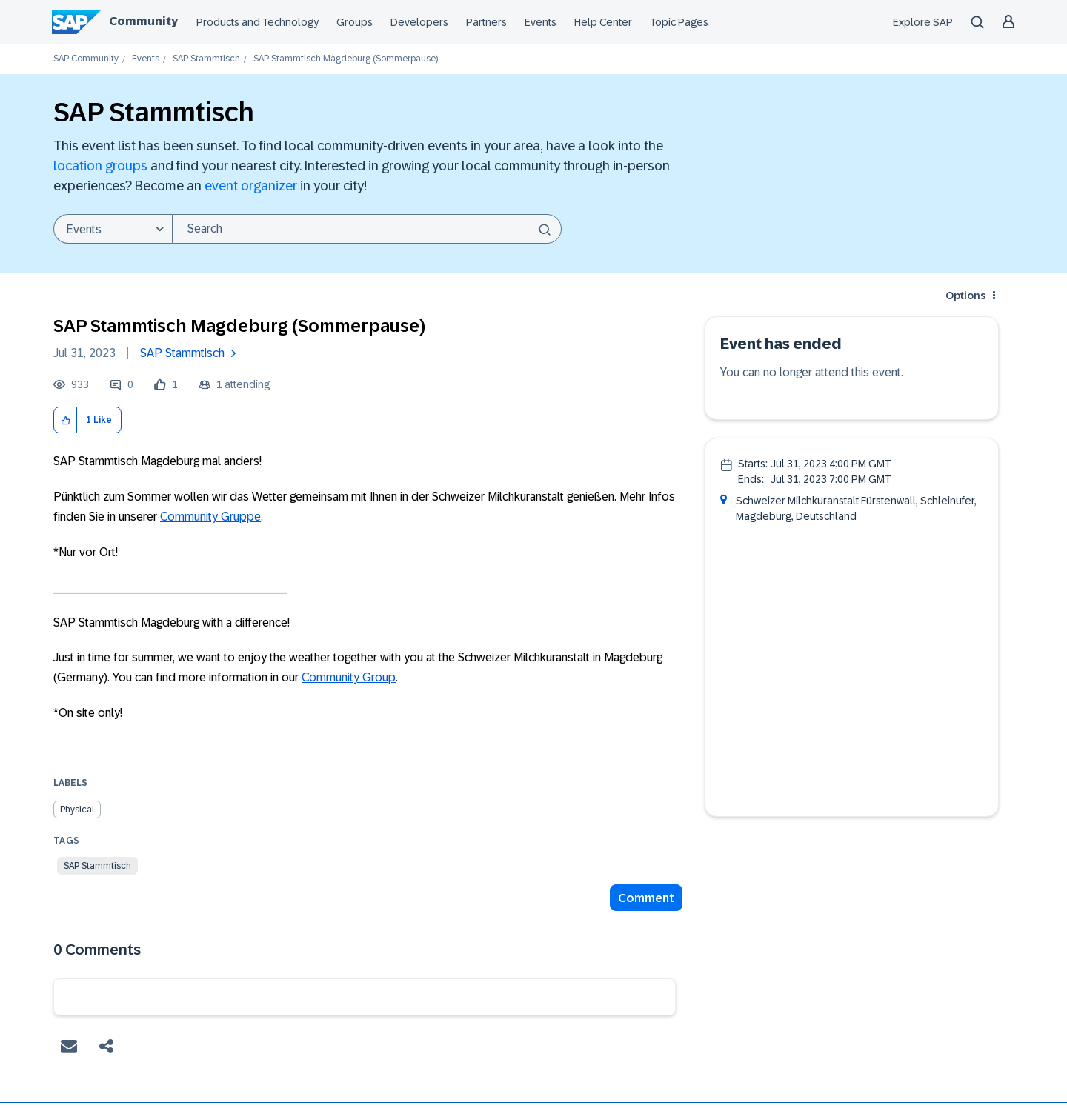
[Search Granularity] (112, 229)
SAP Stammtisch (206, 59)
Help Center (603, 22)
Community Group (349, 677)
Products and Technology (257, 22)
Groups (354, 22)
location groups (100, 165)
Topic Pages (679, 22)
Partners (486, 22)
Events (540, 22)
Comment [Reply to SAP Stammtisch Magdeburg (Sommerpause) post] (646, 898)
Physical (77, 809)
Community (143, 21)
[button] (65, 420)
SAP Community (86, 59)
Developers (419, 22)
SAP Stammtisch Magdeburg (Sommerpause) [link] (345, 59)
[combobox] (367, 229)
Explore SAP (923, 22)
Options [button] (965, 295)
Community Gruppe (210, 516)
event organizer (251, 185)
